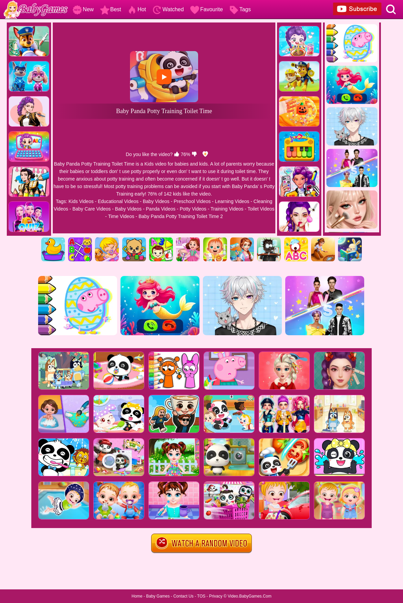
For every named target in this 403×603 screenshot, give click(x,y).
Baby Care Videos (91, 209)
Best (110, 9)
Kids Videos (81, 201)
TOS (201, 596)
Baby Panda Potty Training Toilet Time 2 (181, 216)
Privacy (215, 596)
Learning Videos (232, 201)
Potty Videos (193, 209)
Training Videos (226, 209)
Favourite (206, 9)
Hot (136, 9)
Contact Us (183, 596)
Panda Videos (161, 209)
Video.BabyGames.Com (250, 596)
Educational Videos (118, 201)
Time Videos (121, 216)
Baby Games (158, 596)
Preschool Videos (192, 201)
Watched (168, 9)
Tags (240, 9)
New (83, 9)
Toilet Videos (260, 209)
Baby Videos (156, 201)
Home (136, 596)
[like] (176, 154)
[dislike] (194, 154)
